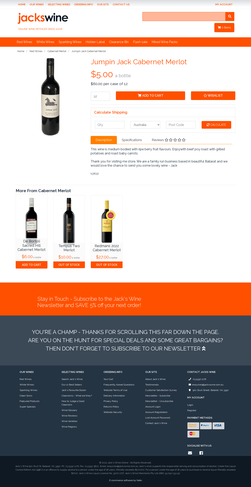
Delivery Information (114, 395)
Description (103, 140)
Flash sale (140, 42)
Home (21, 4)
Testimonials (152, 384)
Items (224, 27)
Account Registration (156, 412)
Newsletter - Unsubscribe (159, 401)
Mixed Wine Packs (165, 42)
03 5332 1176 (196, 379)
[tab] (104, 140)
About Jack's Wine (155, 379)
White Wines (45, 42)
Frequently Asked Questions (119, 384)
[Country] (145, 124)
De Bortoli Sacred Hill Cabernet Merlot (31, 245)
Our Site (103, 4)
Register (191, 410)
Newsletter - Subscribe (157, 395)
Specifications (132, 140)
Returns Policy (111, 406)
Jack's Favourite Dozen (74, 390)
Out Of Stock (69, 264)
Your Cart (108, 379)
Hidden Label (95, 42)
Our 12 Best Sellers (72, 384)
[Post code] (181, 124)
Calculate (216, 124)
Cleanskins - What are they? (77, 395)
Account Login (153, 406)
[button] (213, 95)
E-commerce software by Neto (125, 480)
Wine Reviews (69, 415)
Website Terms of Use (115, 390)
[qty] (110, 124)
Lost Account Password (157, 417)
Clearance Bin (119, 42)
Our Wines (37, 4)
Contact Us (121, 4)
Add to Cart (150, 95)
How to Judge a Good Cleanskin (73, 403)
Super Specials (27, 406)
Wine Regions (69, 426)
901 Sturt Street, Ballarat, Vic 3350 (208, 390)
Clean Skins (26, 395)
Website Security (113, 412)
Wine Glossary (69, 410)
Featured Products (29, 401)
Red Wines (24, 42)
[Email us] (190, 453)
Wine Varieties (69, 421)
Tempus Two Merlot (69, 248)
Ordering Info (83, 4)
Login (190, 405)
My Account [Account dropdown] (224, 4)
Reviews (169, 140)
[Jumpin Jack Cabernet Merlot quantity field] (100, 96)
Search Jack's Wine (72, 379)
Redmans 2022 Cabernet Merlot (107, 248)
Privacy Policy (111, 401)
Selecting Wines (59, 4)
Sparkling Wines (70, 42)
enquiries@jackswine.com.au (205, 384)
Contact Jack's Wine (156, 423)
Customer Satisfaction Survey (161, 390)
